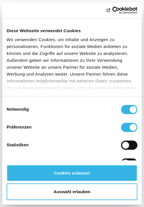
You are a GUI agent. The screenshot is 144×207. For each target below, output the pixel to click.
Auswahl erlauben (72, 191)
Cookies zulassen (72, 172)
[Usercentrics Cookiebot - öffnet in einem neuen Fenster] (112, 10)
